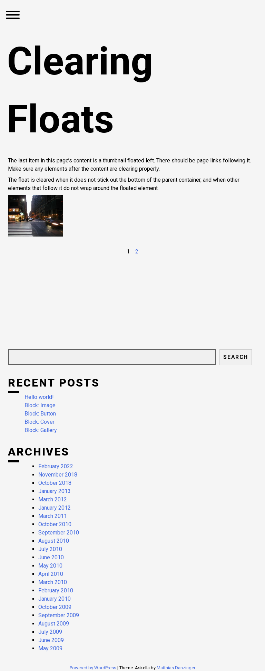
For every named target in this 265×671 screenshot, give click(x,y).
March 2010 (52, 582)
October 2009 (54, 607)
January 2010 (54, 598)
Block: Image (40, 405)
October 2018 (54, 483)
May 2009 (50, 648)
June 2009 (51, 640)
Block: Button (40, 413)
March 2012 (52, 499)
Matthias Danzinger (176, 667)
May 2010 (50, 565)
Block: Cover (39, 422)
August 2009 (53, 623)
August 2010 (53, 541)
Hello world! (39, 397)
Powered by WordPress (93, 667)
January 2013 (54, 491)
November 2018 (57, 474)
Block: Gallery (40, 430)
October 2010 (54, 524)
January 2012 (54, 507)
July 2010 (50, 549)
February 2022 (55, 466)
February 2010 (55, 590)
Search (235, 357)
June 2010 (51, 557)
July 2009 (50, 632)
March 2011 (52, 516)
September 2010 (58, 532)
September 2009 (58, 615)
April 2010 (50, 574)
